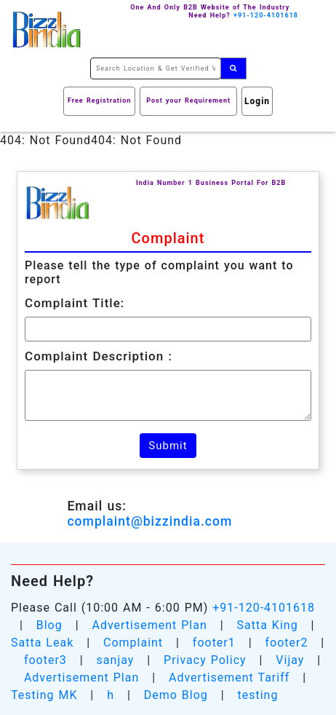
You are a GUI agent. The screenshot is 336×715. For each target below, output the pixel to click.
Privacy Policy (205, 660)
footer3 (45, 660)
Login (257, 101)
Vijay (290, 660)
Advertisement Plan (149, 625)
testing (257, 695)
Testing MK (44, 695)
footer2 (286, 642)
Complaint (133, 642)
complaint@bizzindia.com (149, 521)
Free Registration (99, 100)
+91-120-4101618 (263, 608)
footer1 (214, 642)
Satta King (267, 625)
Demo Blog (176, 695)
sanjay (116, 660)
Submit (167, 445)
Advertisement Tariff (229, 677)
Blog (49, 625)
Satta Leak (42, 642)
